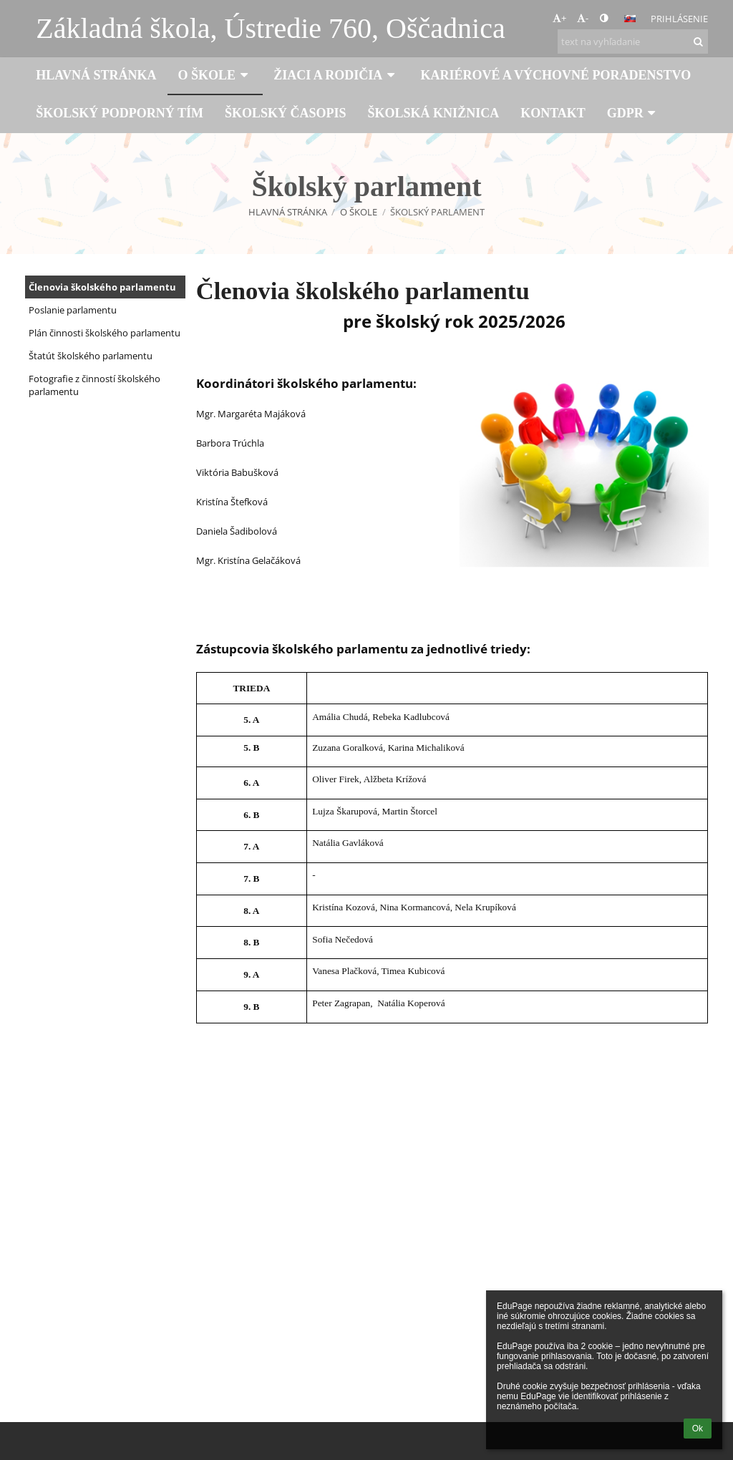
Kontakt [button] (553, 113)
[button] (630, 18)
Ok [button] (697, 1429)
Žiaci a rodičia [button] (336, 75)
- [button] (582, 17)
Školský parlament (437, 211)
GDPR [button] (633, 113)
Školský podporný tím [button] (119, 113)
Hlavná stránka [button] (96, 75)
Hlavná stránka (287, 211)
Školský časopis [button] (285, 113)
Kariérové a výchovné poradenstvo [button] (555, 75)
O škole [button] (215, 75)
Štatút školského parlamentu (90, 355)
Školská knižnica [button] (434, 113)
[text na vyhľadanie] (633, 41)
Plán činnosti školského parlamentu (104, 332)
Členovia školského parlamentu (102, 287)
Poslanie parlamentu (73, 309)
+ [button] (559, 17)
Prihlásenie (679, 18)
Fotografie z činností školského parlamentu (94, 385)
